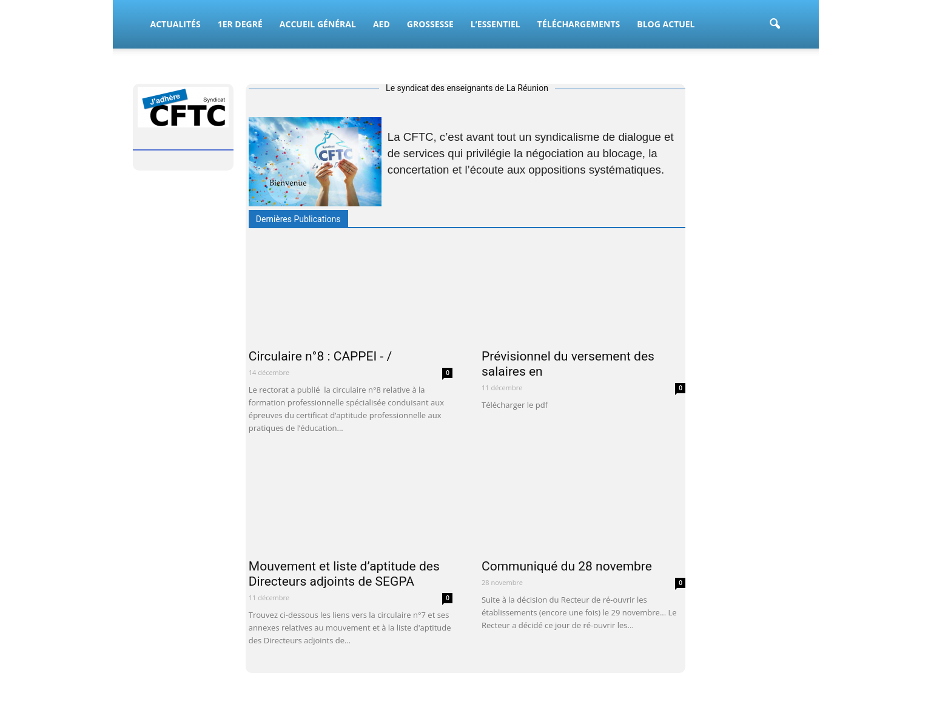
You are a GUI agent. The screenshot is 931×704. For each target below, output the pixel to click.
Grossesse (430, 24)
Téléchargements (578, 24)
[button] (775, 24)
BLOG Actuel (665, 24)
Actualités (175, 24)
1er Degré (240, 24)
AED (381, 24)
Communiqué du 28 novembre (567, 566)
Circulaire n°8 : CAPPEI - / (320, 356)
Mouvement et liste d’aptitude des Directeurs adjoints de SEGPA (344, 574)
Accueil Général (318, 24)
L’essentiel (495, 24)
